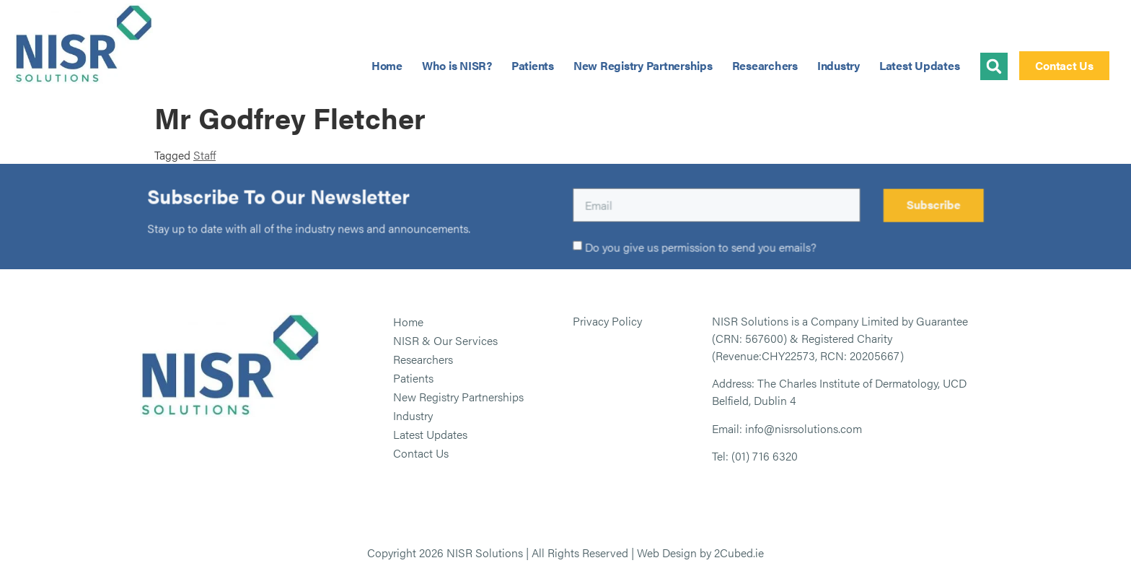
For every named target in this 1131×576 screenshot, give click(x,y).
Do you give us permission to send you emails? (701, 248)
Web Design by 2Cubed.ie (700, 552)
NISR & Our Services (445, 340)
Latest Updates (919, 65)
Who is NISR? (457, 65)
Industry (838, 65)
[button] (994, 66)
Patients (532, 65)
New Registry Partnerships (643, 65)
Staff (204, 155)
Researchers (765, 65)
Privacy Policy (607, 321)
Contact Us (421, 453)
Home (386, 65)
